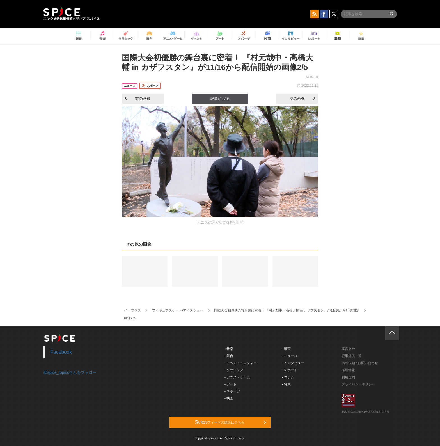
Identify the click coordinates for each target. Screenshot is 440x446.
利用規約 (348, 377)
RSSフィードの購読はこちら (230, 422)
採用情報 (348, 370)
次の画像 (302, 98)
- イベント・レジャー (240, 363)
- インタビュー (293, 363)
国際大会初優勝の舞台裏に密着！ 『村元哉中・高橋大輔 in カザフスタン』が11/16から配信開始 (286, 310)
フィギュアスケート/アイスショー (177, 310)
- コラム (288, 377)
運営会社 (348, 349)
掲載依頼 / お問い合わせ (360, 363)
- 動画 (286, 349)
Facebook (61, 352)
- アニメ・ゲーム (237, 377)
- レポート (289, 370)
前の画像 (138, 98)
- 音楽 (228, 349)
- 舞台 (228, 356)
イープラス (132, 310)
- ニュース (289, 356)
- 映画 (228, 398)
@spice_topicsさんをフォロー (70, 372)
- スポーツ (232, 391)
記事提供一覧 (352, 356)
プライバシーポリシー (358, 384)
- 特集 (286, 384)
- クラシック (233, 370)
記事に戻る (220, 98)
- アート (230, 384)
